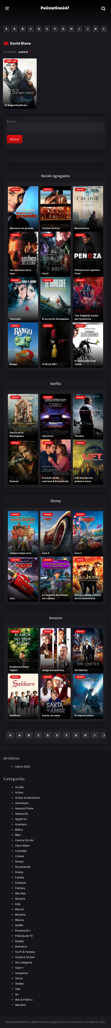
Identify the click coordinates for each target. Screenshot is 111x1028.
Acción (19, 787)
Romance (21, 946)
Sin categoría (23, 962)
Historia (20, 899)
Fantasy (20, 888)
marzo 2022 (22, 766)
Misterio (20, 914)
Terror (19, 978)
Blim (17, 835)
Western (20, 1005)
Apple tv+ (21, 819)
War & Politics (24, 999)
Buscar (11, 121)
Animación (21, 814)
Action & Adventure (27, 798)
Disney (19, 861)
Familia (19, 877)
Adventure (22, 803)
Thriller (19, 984)
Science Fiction (25, 957)
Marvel (19, 909)
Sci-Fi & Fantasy (25, 952)
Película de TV (24, 936)
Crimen (19, 856)
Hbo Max (20, 893)
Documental (22, 867)
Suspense (21, 973)
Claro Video (22, 845)
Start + (19, 968)
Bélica (19, 829)
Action (19, 792)
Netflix (19, 925)
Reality (19, 941)
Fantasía (20, 883)
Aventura (21, 824)
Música (19, 920)
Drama (19, 872)
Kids (18, 904)
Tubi (17, 989)
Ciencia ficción (24, 840)
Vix (17, 994)
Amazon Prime (24, 808)
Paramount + (23, 930)
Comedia (20, 851)
